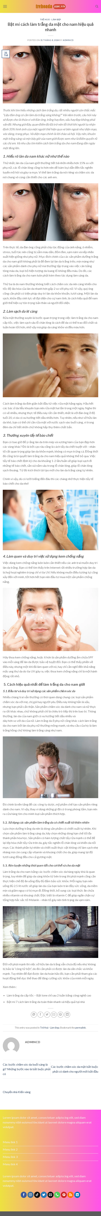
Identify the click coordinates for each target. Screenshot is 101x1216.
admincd (68, 40)
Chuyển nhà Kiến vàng (17, 1092)
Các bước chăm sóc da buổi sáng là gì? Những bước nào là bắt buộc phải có (26, 1069)
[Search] (96, 6)
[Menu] (5, 6)
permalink (80, 1027)
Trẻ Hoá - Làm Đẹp (50, 19)
